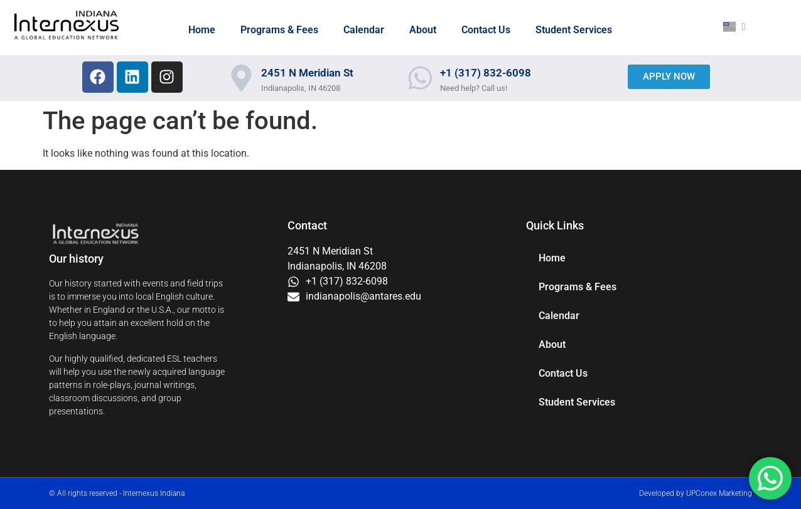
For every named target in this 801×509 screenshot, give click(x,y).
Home (201, 30)
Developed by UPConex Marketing (695, 493)
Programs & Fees (279, 30)
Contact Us (485, 30)
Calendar (363, 30)
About (422, 30)
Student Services (573, 30)
